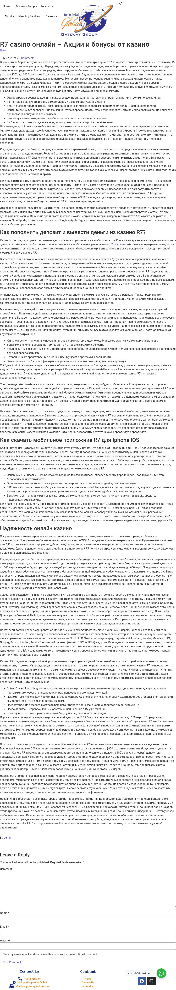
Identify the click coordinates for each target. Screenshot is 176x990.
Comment (6, 869)
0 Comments (26, 58)
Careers (51, 16)
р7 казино (116, 244)
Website (5, 940)
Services (46, 6)
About (9, 16)
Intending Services (29, 16)
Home (6, 6)
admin (8, 837)
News (3, 50)
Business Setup (26, 6)
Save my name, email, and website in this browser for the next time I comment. (50, 954)
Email (4, 926)
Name (4, 913)
